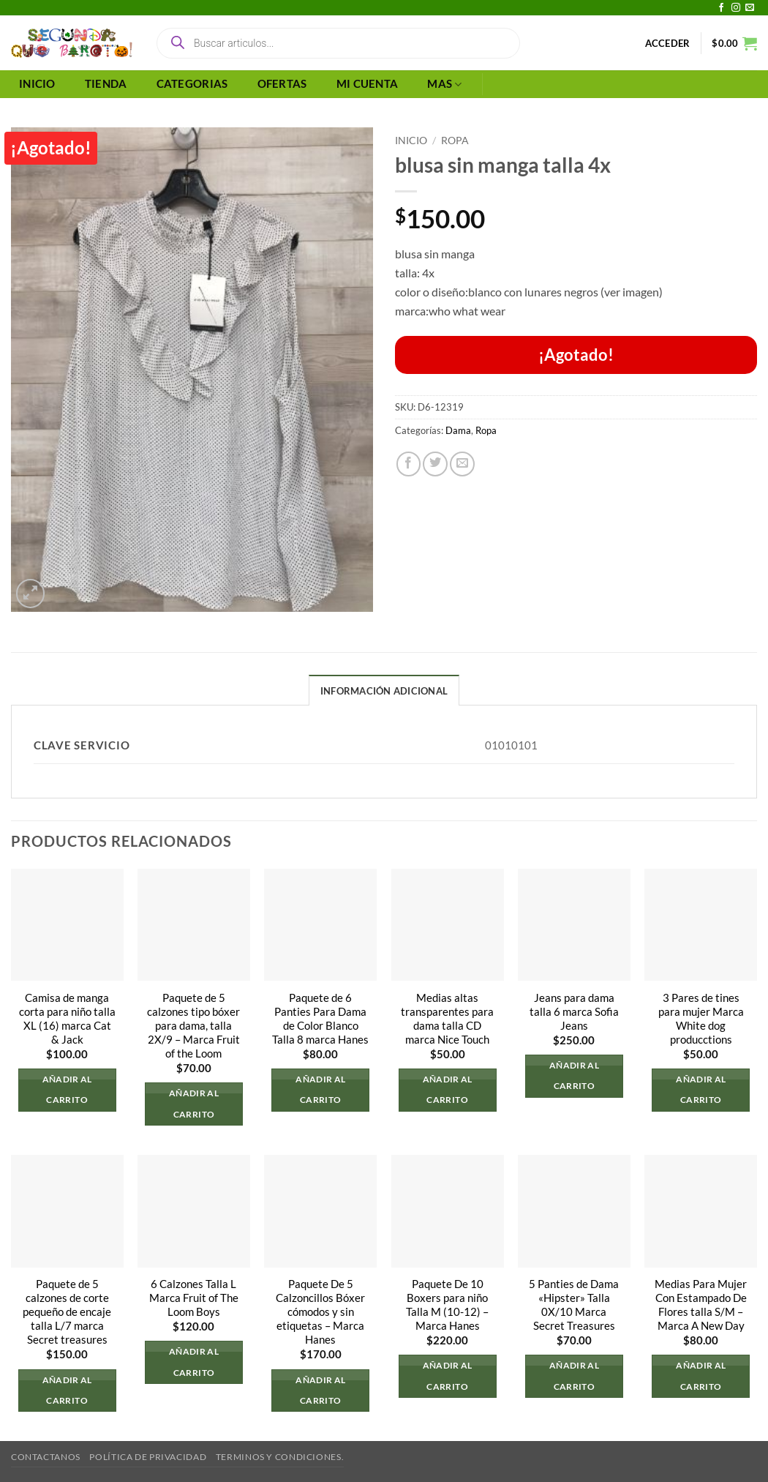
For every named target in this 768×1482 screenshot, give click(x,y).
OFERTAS (282, 84)
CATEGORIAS (192, 84)
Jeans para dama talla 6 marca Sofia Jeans (574, 1012)
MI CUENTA (367, 84)
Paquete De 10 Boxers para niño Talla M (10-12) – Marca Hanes (447, 1305)
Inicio (411, 140)
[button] (667, 43)
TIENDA (106, 84)
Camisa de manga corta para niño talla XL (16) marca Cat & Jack (67, 1019)
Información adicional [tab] (384, 691)
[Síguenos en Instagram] (735, 8)
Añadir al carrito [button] (67, 1090)
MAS (444, 84)
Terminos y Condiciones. (280, 1456)
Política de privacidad (147, 1456)
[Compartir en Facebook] (408, 464)
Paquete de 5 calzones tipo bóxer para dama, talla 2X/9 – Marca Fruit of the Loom (193, 1026)
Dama (458, 430)
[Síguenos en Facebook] (721, 8)
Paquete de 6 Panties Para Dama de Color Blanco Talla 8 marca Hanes (320, 1019)
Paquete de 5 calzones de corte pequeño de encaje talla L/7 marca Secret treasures (67, 1312)
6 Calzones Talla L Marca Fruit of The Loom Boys (193, 1298)
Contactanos (45, 1456)
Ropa (455, 140)
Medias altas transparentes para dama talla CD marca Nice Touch (447, 1019)
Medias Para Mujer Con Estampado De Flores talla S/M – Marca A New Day (701, 1305)
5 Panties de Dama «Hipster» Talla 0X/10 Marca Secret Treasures (574, 1305)
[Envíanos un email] (749, 8)
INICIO (37, 84)
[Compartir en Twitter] (435, 464)
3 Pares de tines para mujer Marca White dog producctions (701, 1019)
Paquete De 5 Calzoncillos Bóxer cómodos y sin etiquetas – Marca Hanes (320, 1312)
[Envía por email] (462, 464)
